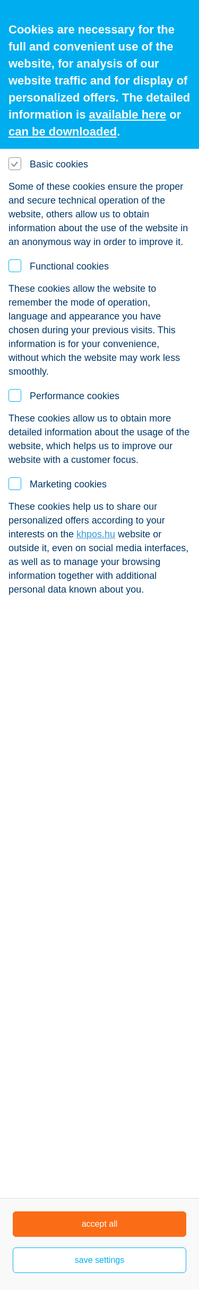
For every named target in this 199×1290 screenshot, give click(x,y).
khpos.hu (95, 534)
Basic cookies (59, 164)
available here (128, 114)
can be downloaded (62, 131)
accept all (100, 1223)
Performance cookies (74, 396)
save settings (99, 1259)
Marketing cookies (68, 484)
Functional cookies (69, 266)
